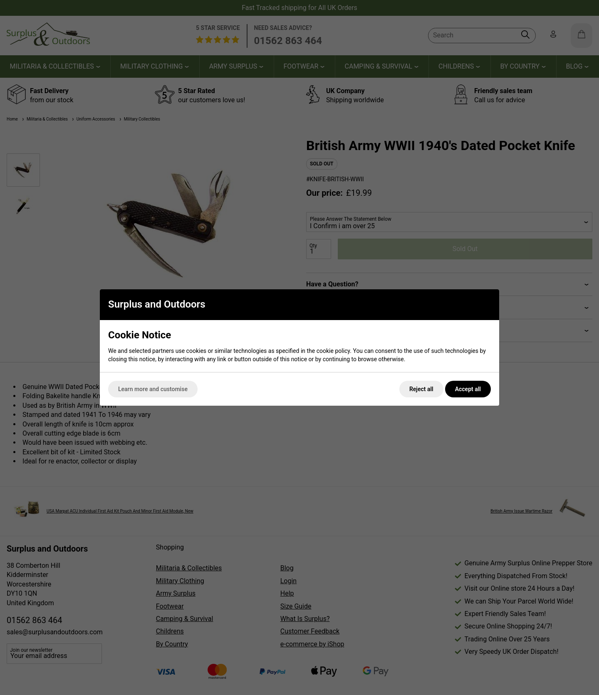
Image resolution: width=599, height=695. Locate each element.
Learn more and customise (153, 389)
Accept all (468, 389)
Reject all (421, 389)
